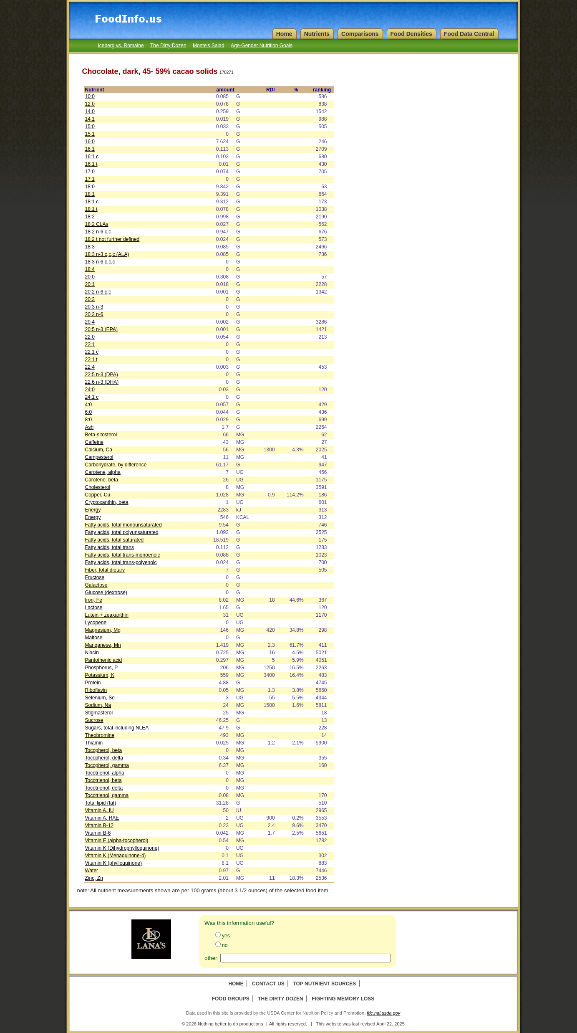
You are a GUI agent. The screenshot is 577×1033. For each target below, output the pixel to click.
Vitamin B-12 (99, 825)
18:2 (90, 217)
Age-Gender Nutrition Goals (261, 45)
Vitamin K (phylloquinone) (113, 863)
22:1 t (91, 359)
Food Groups (230, 999)
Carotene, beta (101, 480)
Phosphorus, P (101, 668)
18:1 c (92, 202)
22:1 (90, 344)
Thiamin (94, 743)
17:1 (90, 179)
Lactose (94, 607)
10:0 (90, 96)
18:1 (90, 194)
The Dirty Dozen (168, 45)
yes (226, 936)
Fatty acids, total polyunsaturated (122, 532)
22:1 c (92, 352)
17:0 (90, 172)
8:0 (88, 420)
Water (91, 870)
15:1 (90, 134)
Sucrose (94, 720)
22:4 (90, 367)
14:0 (90, 111)
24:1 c (92, 397)
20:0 (90, 277)
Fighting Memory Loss (343, 999)
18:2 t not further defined (112, 239)
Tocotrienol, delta (104, 788)
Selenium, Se (100, 698)
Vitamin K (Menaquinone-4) (115, 855)
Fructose (95, 577)
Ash (89, 427)
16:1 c (92, 157)
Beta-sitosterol (101, 435)
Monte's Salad (208, 45)
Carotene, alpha (103, 472)
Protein (93, 683)
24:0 (90, 389)
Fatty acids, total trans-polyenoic (121, 562)
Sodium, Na (98, 705)
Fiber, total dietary (105, 570)
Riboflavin (96, 690)
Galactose (96, 585)
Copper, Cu (98, 495)
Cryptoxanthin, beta (107, 502)
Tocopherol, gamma (107, 765)
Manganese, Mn (103, 645)
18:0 (90, 187)
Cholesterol (98, 487)
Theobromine (100, 735)
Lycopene (96, 622)
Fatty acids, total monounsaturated (123, 525)
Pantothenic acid (103, 660)
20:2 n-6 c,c (98, 292)
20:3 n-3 (94, 307)
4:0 (88, 405)
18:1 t (91, 209)
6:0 (88, 412)
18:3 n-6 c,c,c (100, 262)
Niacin (92, 653)
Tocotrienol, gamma (107, 795)
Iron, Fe (93, 600)
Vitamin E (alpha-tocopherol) (117, 840)
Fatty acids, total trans (109, 547)
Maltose (94, 638)
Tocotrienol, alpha (104, 773)
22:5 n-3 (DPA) (101, 374)
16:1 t (91, 164)
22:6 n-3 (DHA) (102, 382)
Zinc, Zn (94, 878)
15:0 (90, 126)
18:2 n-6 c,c (98, 232)
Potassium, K (100, 675)
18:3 (90, 247)
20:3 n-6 (94, 314)
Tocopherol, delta (104, 758)
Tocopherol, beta (103, 750)
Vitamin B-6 (98, 833)
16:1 (90, 149)
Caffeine (94, 442)
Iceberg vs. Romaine (121, 45)
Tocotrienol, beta (103, 780)
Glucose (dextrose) (106, 592)
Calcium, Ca (98, 450)
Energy (93, 510)
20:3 (90, 299)
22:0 (90, 337)
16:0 (90, 141)
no (224, 945)
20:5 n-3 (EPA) (101, 329)
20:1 (90, 284)
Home (235, 984)
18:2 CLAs (96, 224)
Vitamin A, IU (99, 810)
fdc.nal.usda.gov (383, 1012)
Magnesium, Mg (103, 630)
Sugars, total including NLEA (117, 728)
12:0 (90, 104)
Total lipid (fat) (100, 803)
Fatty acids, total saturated (114, 540)
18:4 (90, 269)
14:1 (90, 119)
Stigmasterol (99, 713)
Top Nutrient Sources (324, 984)
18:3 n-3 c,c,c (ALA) (107, 254)
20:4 (90, 322)
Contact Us (268, 984)
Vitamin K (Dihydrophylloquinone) (122, 848)
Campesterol (99, 457)
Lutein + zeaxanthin (107, 615)
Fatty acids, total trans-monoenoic (122, 555)
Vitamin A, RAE (102, 818)
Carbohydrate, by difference (116, 465)
